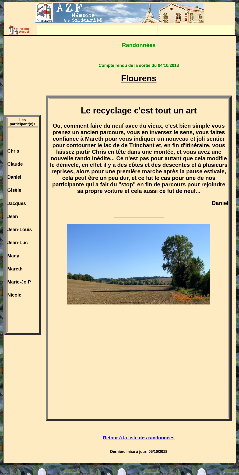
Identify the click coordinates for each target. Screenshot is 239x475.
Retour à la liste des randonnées (138, 437)
